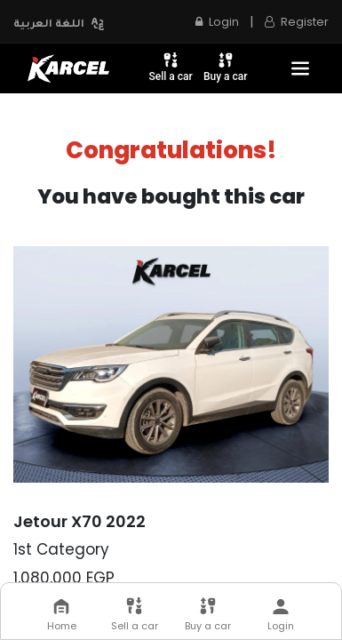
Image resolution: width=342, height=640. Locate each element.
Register (297, 21)
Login (217, 21)
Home (61, 615)
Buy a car (225, 67)
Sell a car (171, 67)
